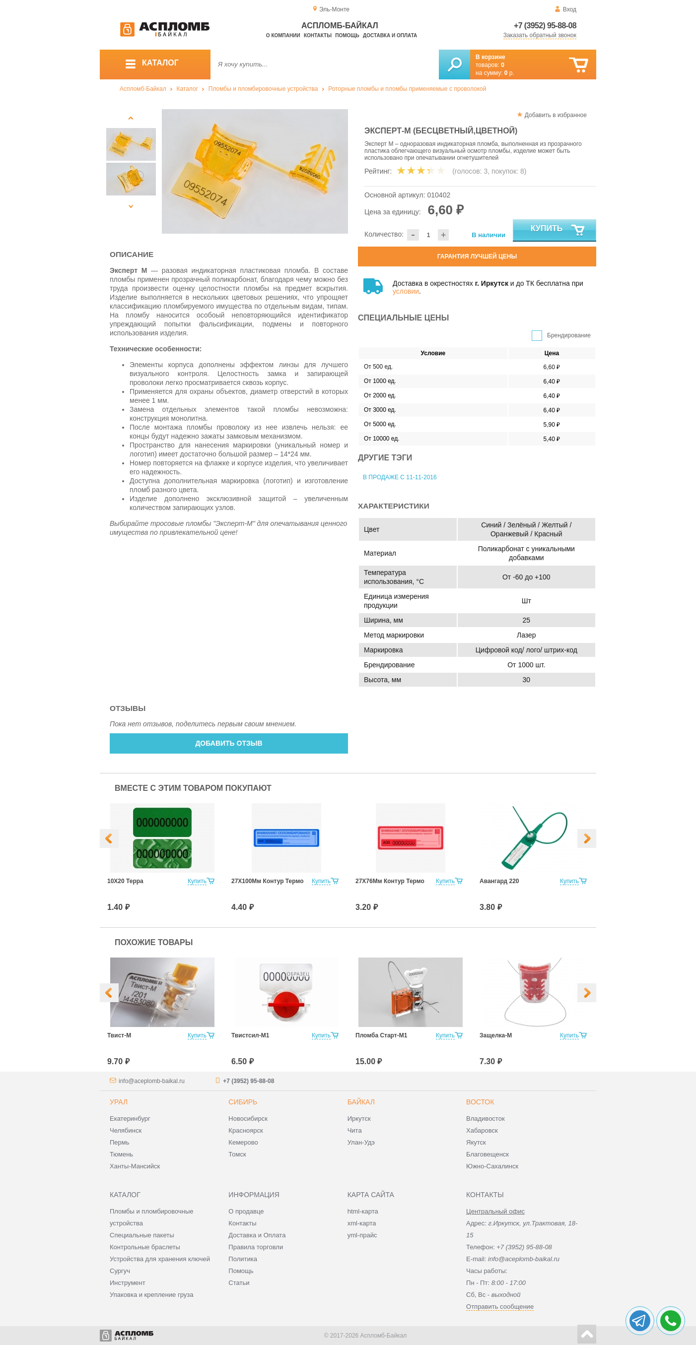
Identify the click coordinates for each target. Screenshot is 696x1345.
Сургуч (120, 1271)
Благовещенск (487, 1154)
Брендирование (569, 335)
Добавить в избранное (556, 115)
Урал (119, 1102)
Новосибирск (248, 1118)
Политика (242, 1259)
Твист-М (119, 1035)
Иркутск (359, 1118)
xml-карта (362, 1223)
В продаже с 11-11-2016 (400, 477)
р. (509, 72)
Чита (355, 1130)
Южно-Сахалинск (492, 1166)
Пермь (120, 1142)
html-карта (363, 1211)
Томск (237, 1154)
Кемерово (243, 1142)
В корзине (490, 57)
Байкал (361, 1102)
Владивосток (485, 1118)
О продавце (246, 1211)
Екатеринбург (130, 1118)
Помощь (347, 35)
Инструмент (127, 1282)
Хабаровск (482, 1130)
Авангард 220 (499, 881)
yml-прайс (362, 1235)
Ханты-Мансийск (135, 1166)
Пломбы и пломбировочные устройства (263, 88)
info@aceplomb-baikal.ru (152, 1081)
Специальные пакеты (142, 1235)
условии (406, 291)
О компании (283, 35)
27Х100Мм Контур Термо (267, 881)
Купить (558, 230)
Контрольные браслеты (145, 1247)
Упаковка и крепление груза (151, 1294)
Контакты (318, 35)
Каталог (187, 88)
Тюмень (121, 1154)
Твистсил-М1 (250, 1035)
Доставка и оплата (390, 35)
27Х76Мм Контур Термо (389, 881)
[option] (255, 171)
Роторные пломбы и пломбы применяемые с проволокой (407, 88)
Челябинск (125, 1130)
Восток (480, 1102)
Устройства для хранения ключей (160, 1259)
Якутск (476, 1142)
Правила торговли (255, 1247)
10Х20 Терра (125, 881)
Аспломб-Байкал (143, 88)
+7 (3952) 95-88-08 (545, 25)
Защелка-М (496, 1035)
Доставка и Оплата (256, 1235)
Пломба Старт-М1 (381, 1035)
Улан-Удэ (361, 1142)
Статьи (238, 1282)
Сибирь (242, 1102)
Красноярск (245, 1130)
